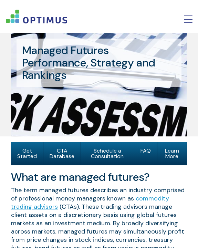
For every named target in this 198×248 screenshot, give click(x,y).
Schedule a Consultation (107, 153)
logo (36, 17)
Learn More (172, 153)
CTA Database (62, 153)
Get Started (27, 153)
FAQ (145, 150)
